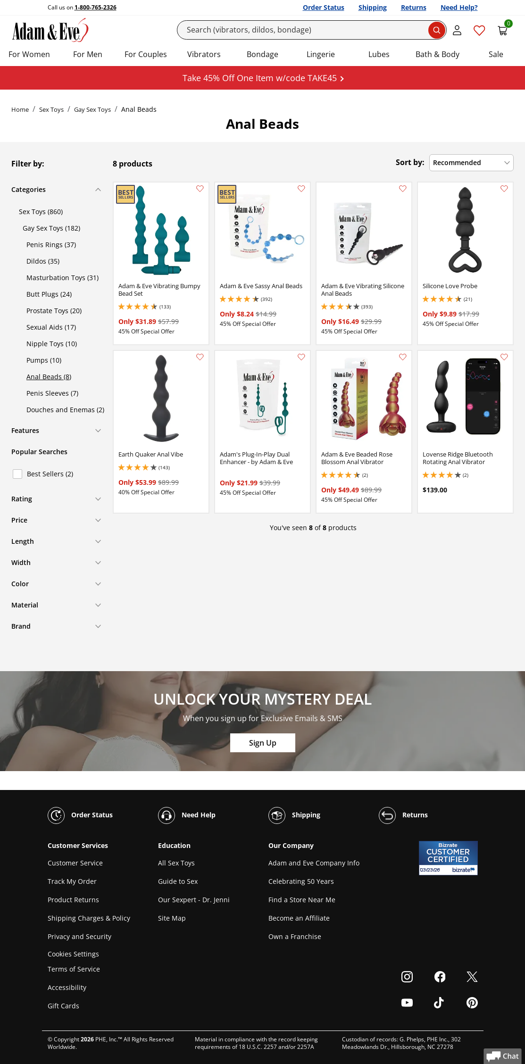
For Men (87, 54)
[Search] (312, 30)
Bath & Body (437, 54)
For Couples (146, 54)
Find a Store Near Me (301, 899)
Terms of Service (74, 968)
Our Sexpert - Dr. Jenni (194, 899)
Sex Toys (51, 109)
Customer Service (75, 862)
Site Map (172, 918)
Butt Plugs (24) (49, 294)
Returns (413, 7)
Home (20, 109)
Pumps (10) (43, 360)
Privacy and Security (79, 936)
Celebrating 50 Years (301, 881)
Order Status (323, 7)
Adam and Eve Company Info (313, 862)
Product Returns (73, 899)
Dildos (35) (42, 261)
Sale (496, 54)
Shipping (372, 7)
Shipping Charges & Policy (89, 918)
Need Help (187, 815)
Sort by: (410, 162)
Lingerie (321, 54)
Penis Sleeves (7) (52, 393)
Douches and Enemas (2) (65, 409)
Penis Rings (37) (51, 244)
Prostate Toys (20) (54, 310)
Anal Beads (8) (48, 376)
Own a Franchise (294, 936)
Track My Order (72, 881)
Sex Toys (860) (41, 211)
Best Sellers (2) (50, 473)
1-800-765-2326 (96, 7)
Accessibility (67, 987)
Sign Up (262, 743)
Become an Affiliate (299, 918)
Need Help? (459, 7)
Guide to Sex (178, 881)
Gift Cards (63, 1005)
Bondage (262, 54)
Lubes (379, 54)
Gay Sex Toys (92, 109)
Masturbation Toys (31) (62, 277)
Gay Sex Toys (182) (51, 228)
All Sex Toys (176, 862)
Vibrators (204, 54)
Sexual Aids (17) (51, 327)
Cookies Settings (73, 953)
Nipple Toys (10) (51, 343)
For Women (29, 54)
